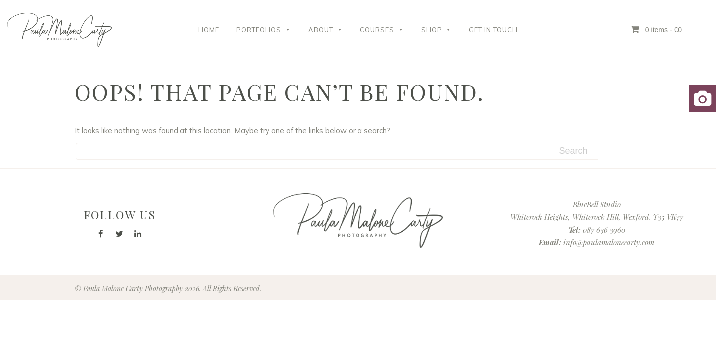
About (325, 30)
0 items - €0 (656, 29)
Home (208, 30)
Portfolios (263, 30)
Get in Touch (493, 30)
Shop (436, 30)
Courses (382, 30)
